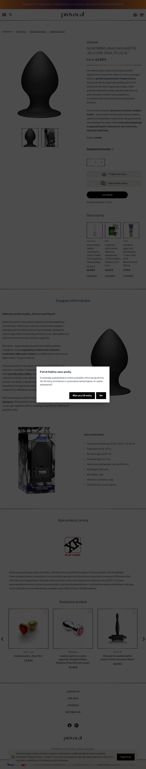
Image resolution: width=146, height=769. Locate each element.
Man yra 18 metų (82, 395)
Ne (101, 395)
